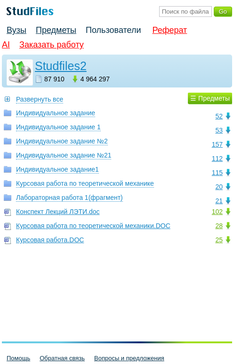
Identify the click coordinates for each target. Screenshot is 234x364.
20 (219, 186)
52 (219, 116)
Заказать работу (51, 44)
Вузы (16, 30)
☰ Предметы (210, 98)
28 (219, 225)
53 (219, 130)
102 (217, 211)
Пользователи (113, 30)
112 (217, 158)
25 (219, 240)
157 (217, 144)
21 (219, 201)
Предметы (56, 30)
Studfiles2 (61, 65)
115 (217, 172)
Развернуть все (39, 99)
